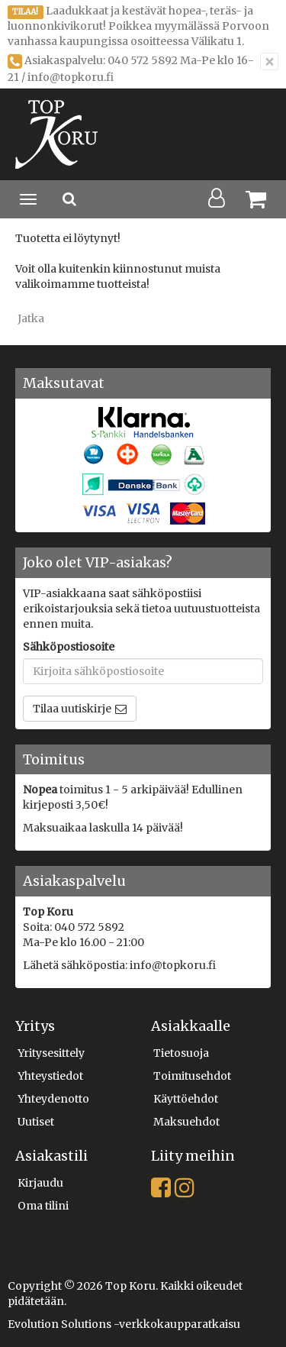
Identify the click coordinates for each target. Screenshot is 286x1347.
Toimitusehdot (192, 1076)
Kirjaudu (40, 1183)
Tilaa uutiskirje (72, 708)
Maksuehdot (186, 1122)
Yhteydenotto (53, 1099)
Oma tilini (43, 1206)
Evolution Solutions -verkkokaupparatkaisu (124, 1324)
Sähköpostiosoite (68, 647)
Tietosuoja (181, 1053)
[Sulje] (269, 61)
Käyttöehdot (185, 1099)
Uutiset (36, 1122)
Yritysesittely (51, 1053)
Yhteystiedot (50, 1076)
